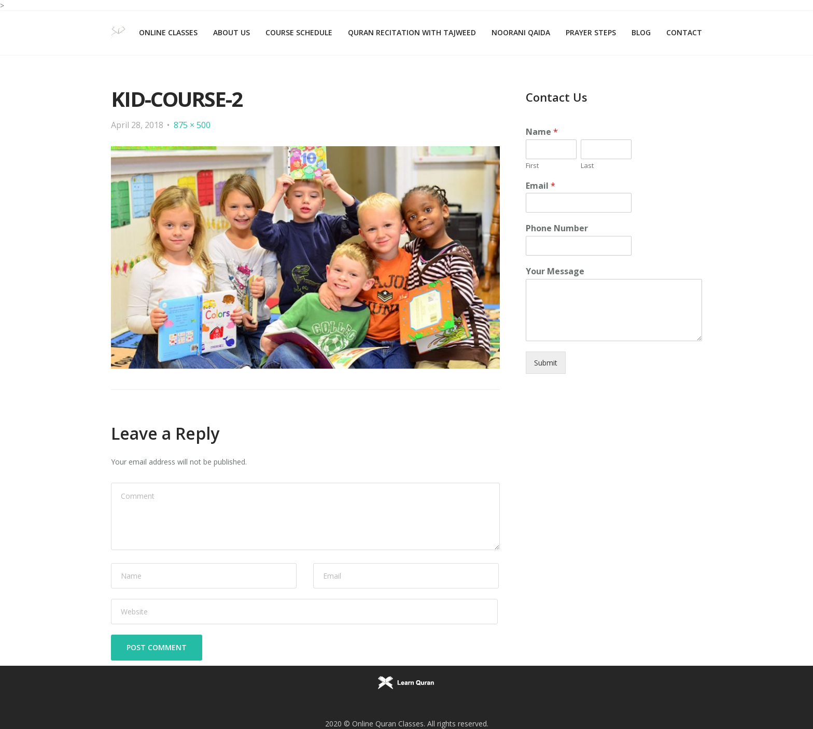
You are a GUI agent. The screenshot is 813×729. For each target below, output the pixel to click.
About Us (231, 32)
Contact (684, 32)
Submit (545, 363)
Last (587, 165)
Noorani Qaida (521, 32)
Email (540, 185)
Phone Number (557, 228)
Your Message (555, 271)
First (532, 165)
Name (542, 132)
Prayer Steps (591, 32)
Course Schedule (298, 32)
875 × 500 (192, 125)
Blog (641, 32)
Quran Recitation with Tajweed (412, 32)
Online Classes (168, 32)
